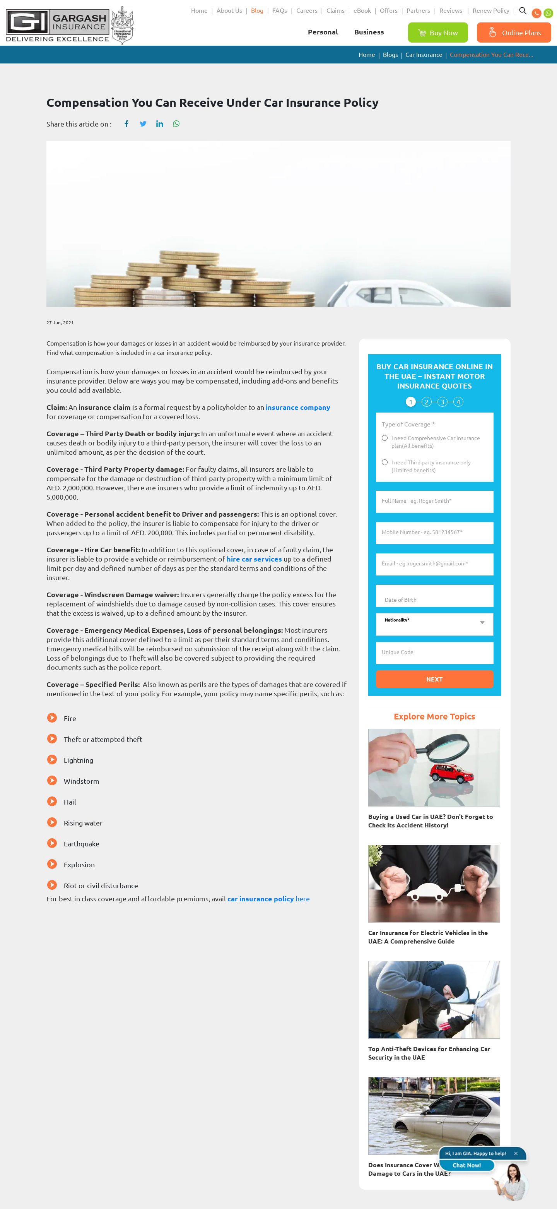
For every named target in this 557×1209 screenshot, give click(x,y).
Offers (389, 10)
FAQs (279, 10)
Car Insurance (424, 54)
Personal (323, 32)
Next (434, 679)
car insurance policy (260, 898)
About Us (229, 10)
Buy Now (438, 33)
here (302, 898)
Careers (307, 10)
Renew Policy (491, 10)
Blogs (390, 54)
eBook (362, 10)
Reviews (451, 10)
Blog (257, 10)
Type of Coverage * (408, 424)
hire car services (254, 559)
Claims (335, 10)
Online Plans (513, 32)
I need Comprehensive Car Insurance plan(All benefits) (435, 442)
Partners (418, 10)
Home (199, 10)
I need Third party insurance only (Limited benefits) (431, 466)
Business (369, 32)
